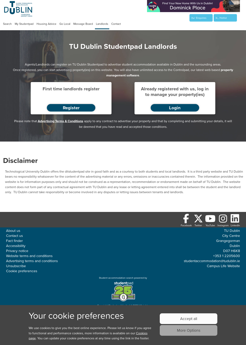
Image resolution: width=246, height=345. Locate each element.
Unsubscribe (16, 265)
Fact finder (14, 240)
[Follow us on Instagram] (223, 220)
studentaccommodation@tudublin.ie (212, 260)
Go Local (64, 24)
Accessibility (15, 245)
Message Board (83, 24)
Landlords (102, 24)
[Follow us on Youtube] (210, 220)
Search (7, 24)
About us (13, 230)
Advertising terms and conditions (32, 260)
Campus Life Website (223, 265)
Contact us (14, 235)
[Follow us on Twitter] (198, 220)
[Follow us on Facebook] (186, 220)
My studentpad (24, 24)
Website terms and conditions (29, 255)
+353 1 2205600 (226, 255)
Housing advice (46, 24)
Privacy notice (17, 250)
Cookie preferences (21, 270)
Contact (116, 24)
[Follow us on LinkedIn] (235, 220)
